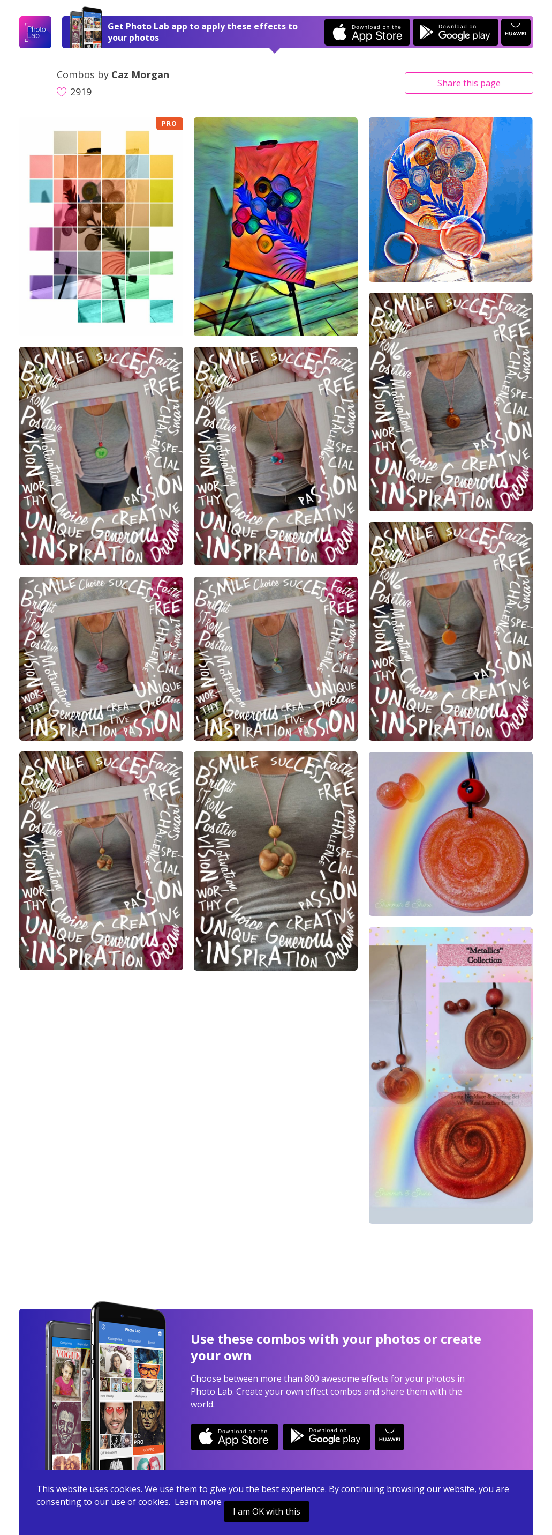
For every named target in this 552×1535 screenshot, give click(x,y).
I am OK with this (266, 1511)
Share (469, 83)
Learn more (198, 1502)
